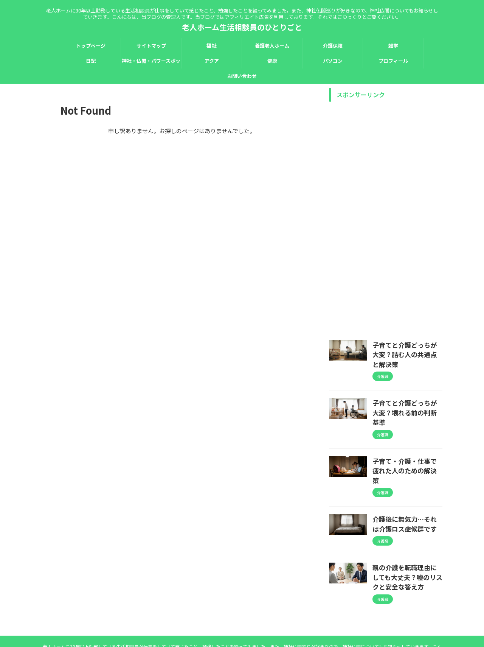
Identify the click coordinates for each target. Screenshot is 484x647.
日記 (91, 60)
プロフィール (393, 60)
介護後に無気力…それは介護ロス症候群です (406, 487)
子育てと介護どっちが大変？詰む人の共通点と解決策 (406, 348)
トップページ (90, 45)
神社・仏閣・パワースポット (151, 62)
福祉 (211, 45)
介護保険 (333, 45)
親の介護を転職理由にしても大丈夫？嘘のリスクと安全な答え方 (406, 537)
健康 (272, 60)
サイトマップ (151, 45)
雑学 (393, 45)
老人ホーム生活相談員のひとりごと (242, 27)
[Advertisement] (385, 219)
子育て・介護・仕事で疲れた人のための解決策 (406, 440)
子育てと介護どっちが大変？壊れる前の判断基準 (406, 394)
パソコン (333, 60)
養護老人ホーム (272, 45)
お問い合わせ (242, 75)
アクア (212, 60)
